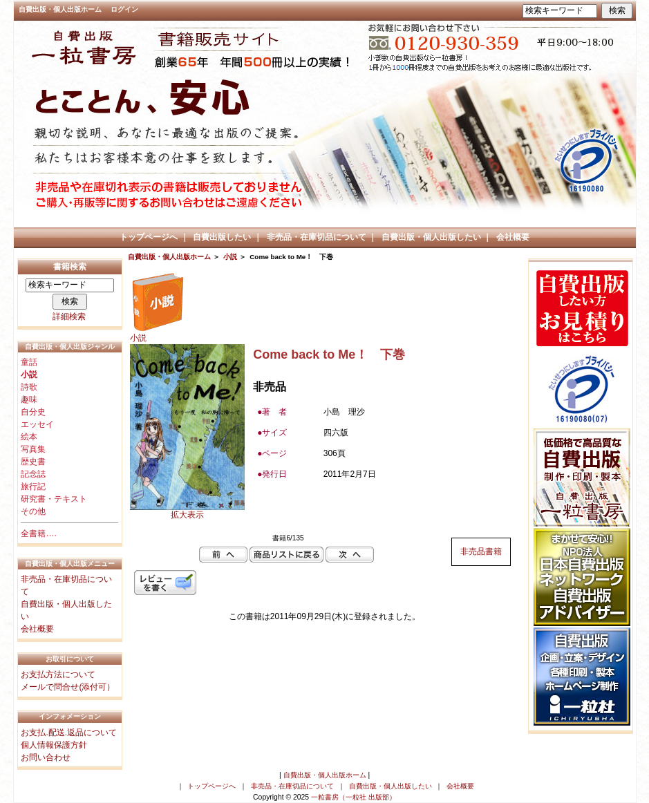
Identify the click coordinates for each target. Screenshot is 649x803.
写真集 (33, 449)
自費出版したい (222, 237)
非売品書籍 (481, 551)
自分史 (33, 412)
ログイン (124, 9)
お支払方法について (58, 674)
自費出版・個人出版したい (431, 237)
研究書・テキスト (54, 499)
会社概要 (512, 237)
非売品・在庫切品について (316, 237)
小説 (230, 257)
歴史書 (33, 461)
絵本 (29, 437)
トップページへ (149, 237)
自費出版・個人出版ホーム (60, 9)
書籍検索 (69, 267)
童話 (29, 362)
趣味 (29, 399)
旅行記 (33, 486)
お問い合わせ (45, 757)
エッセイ (37, 424)
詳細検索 (69, 316)
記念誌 (33, 474)
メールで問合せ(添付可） (68, 687)
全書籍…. (38, 533)
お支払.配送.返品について (69, 732)
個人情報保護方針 (54, 745)
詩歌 (29, 387)
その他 (33, 511)
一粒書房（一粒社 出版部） (353, 797)
